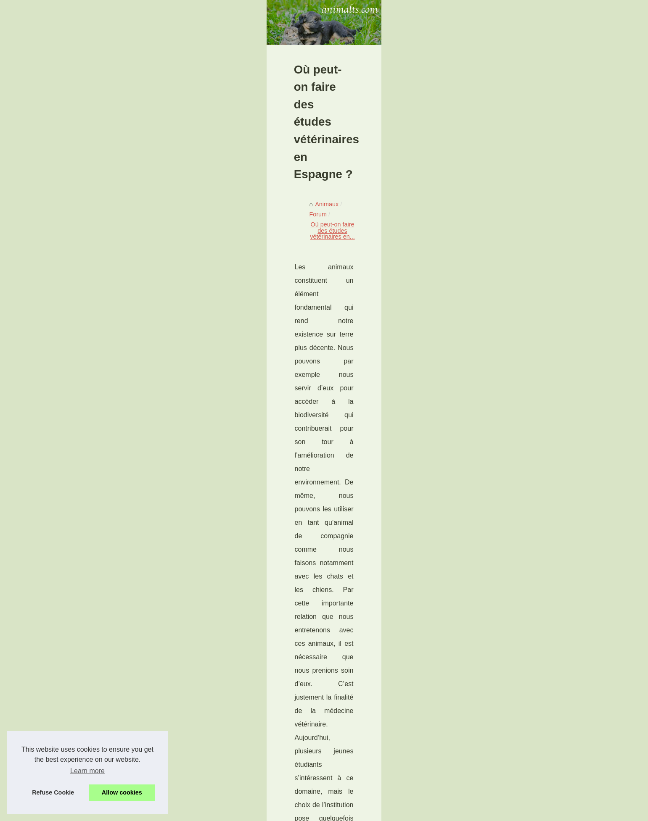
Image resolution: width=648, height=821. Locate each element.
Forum (136, 283)
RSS (228, 812)
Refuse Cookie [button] (53, 792)
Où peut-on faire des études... (501, 684)
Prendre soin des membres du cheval (410, 689)
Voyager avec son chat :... (496, 481)
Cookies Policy (201, 812)
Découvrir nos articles (490, 232)
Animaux (108, 283)
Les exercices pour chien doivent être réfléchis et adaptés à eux (226, 786)
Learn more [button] (87, 770)
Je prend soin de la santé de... (501, 601)
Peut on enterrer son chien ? (499, 564)
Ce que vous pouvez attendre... (503, 647)
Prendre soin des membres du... (504, 665)
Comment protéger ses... (494, 399)
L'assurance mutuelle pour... (499, 316)
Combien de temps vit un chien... (505, 583)
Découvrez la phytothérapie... (500, 335)
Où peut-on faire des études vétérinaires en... (213, 283)
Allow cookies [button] (122, 792)
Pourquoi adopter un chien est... (504, 417)
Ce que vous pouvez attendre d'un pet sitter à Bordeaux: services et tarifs (239, 742)
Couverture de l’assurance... (499, 353)
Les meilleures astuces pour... (501, 436)
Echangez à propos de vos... (499, 271)
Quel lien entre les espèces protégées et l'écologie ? (164, 693)
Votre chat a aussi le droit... (497, 519)
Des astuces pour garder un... (501, 500)
